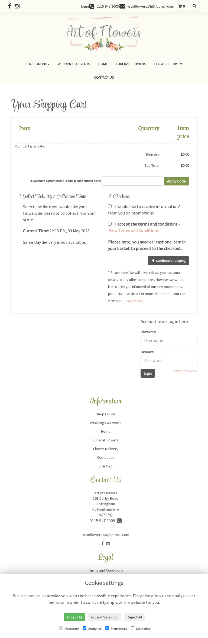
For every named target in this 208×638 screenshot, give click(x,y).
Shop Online (37, 63)
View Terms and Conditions (134, 230)
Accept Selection (105, 617)
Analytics (92, 628)
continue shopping (168, 260)
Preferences (116, 628)
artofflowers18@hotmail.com (105, 534)
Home (103, 63)
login (85, 6)
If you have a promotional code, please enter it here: (65, 181)
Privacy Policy (132, 301)
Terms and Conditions (105, 570)
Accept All (74, 617)
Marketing (140, 628)
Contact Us (104, 77)
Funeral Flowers (131, 63)
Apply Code (176, 181)
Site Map (106, 466)
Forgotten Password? (184, 371)
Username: (148, 332)
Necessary (69, 628)
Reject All (134, 617)
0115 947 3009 (106, 520)
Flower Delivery (168, 63)
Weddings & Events (74, 63)
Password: (147, 352)
